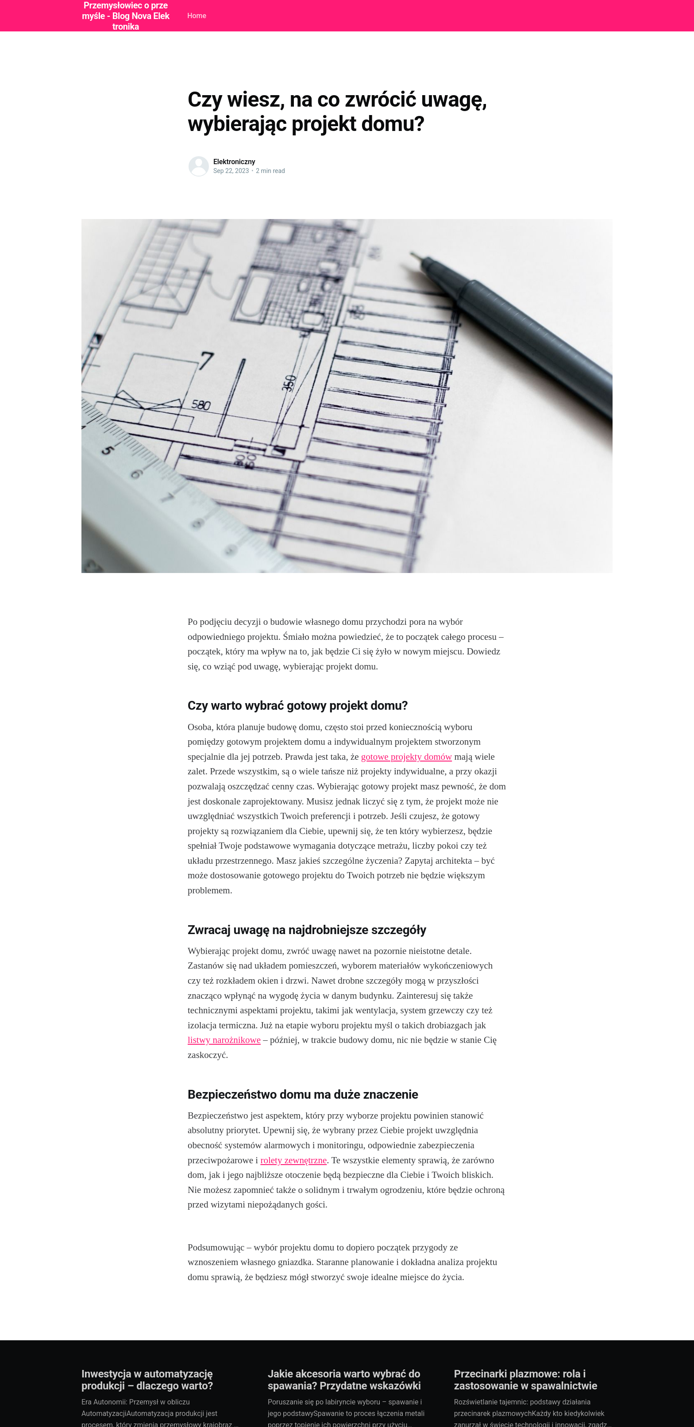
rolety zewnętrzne (293, 1160)
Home (196, 16)
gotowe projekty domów (406, 756)
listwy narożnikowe (224, 1040)
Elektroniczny (234, 162)
